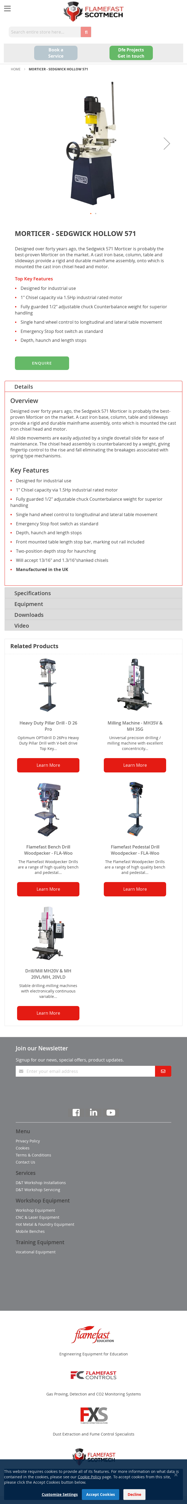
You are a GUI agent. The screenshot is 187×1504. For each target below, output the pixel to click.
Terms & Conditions (33, 1155)
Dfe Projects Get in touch (131, 53)
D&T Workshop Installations (41, 1182)
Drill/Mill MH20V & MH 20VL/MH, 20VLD (48, 974)
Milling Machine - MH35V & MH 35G (135, 726)
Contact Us (25, 1162)
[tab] (93, 386)
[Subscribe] (163, 1071)
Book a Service (55, 53)
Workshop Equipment (35, 1210)
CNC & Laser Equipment (37, 1217)
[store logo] (93, 11)
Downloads (29, 614)
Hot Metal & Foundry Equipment (45, 1224)
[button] (167, 143)
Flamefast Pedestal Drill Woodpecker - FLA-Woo (135, 850)
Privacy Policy (28, 1140)
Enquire (42, 363)
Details (23, 386)
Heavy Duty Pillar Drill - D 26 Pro (48, 726)
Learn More (48, 765)
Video (21, 625)
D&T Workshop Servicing (38, 1189)
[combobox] (45, 32)
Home (16, 69)
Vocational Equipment (36, 1251)
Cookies (23, 1148)
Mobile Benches (30, 1231)
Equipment (28, 604)
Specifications (32, 593)
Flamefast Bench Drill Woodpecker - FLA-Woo (48, 850)
